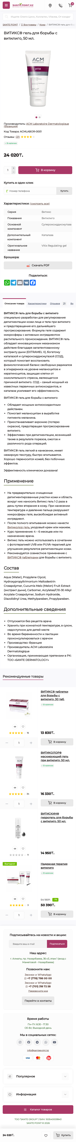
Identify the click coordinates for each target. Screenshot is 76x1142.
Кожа (42, 24)
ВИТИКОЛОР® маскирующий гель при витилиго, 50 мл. (55, 756)
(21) (18, 137)
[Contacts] (60, 5)
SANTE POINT (10, 24)
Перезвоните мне (38, 991)
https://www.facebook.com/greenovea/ (28, 1042)
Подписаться (57, 943)
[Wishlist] (23, 726)
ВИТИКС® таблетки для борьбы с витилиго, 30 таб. (54, 695)
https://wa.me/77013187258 (46, 1042)
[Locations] (50, 5)
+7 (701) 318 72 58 (39, 986)
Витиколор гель (18, 527)
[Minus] (14, 172)
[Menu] (6, 5)
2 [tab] (40, 117)
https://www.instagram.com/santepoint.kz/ (20, 1042)
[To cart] (57, 741)
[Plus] (14, 168)
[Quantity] (8, 170)
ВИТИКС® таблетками (22, 557)
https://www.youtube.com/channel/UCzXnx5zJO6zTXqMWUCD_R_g (54, 1042)
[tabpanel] (38, 77)
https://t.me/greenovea (37, 1042)
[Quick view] (15, 726)
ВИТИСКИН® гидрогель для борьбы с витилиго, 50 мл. (57, 817)
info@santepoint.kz (38, 1050)
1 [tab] (36, 117)
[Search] (7, 16)
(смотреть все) (40, 203)
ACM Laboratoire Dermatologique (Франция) (36, 125)
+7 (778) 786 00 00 (39, 978)
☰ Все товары (28, 24)
